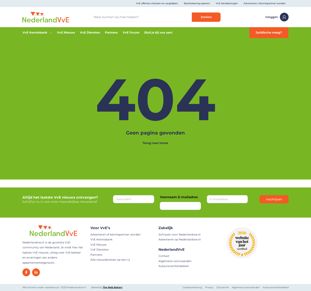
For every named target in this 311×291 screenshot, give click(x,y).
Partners (111, 32)
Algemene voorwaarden (174, 261)
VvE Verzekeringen (227, 3)
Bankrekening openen (197, 3)
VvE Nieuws (66, 32)
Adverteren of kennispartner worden (115, 234)
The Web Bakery (112, 287)
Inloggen (277, 17)
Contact (164, 255)
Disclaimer (222, 287)
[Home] (45, 17)
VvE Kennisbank (37, 32)
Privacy (209, 287)
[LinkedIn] (36, 272)
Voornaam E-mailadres (179, 197)
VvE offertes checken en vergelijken (157, 3)
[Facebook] (26, 272)
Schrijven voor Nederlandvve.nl (179, 234)
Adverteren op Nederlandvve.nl (179, 239)
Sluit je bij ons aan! (158, 32)
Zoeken (206, 17)
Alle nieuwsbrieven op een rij (110, 259)
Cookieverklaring (192, 287)
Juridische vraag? (269, 32)
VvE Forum (131, 32)
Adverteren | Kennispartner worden (265, 3)
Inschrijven (274, 199)
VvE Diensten (90, 32)
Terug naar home (155, 143)
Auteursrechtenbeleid (173, 266)
